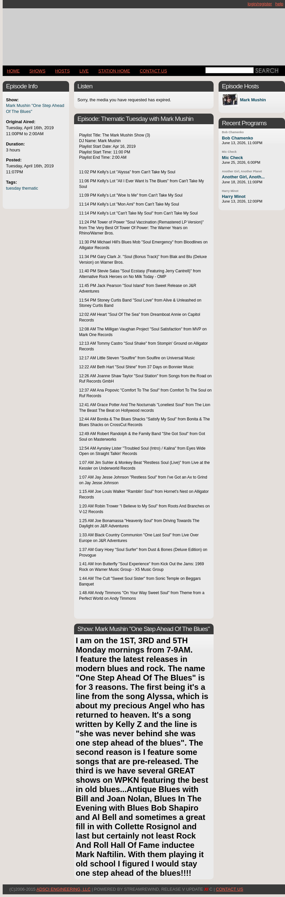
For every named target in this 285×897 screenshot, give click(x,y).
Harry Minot (230, 191)
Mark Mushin (253, 99)
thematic (30, 188)
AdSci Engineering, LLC (64, 889)
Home (13, 70)
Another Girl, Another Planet (242, 171)
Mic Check (229, 151)
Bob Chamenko (233, 132)
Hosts (62, 70)
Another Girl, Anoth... (243, 176)
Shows (37, 70)
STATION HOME (114, 70)
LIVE (84, 70)
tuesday (13, 188)
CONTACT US (153, 70)
